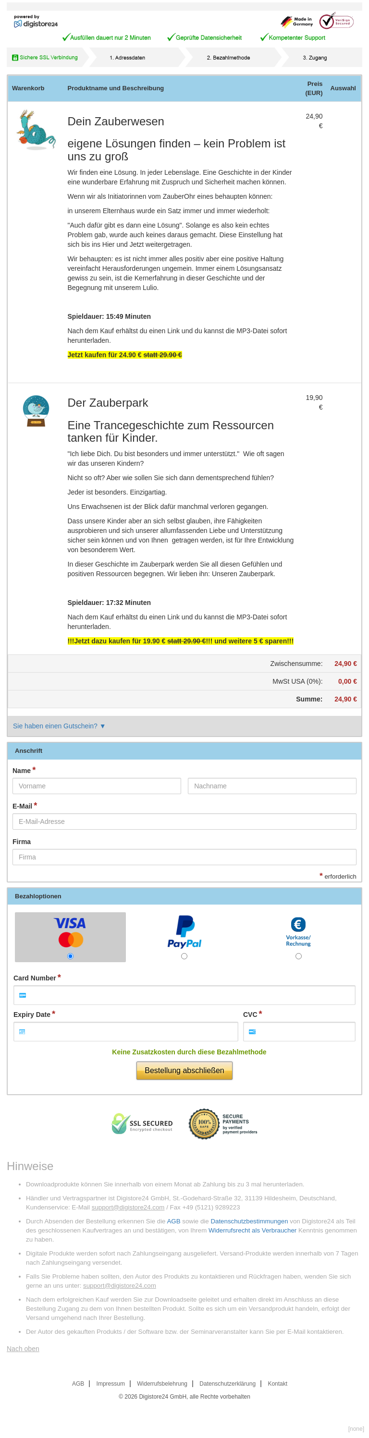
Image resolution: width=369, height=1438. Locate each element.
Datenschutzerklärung (227, 1383)
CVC (250, 1014)
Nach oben (23, 1349)
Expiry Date (31, 1014)
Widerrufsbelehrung (162, 1383)
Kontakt (277, 1383)
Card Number (34, 978)
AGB (173, 1221)
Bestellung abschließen (184, 1070)
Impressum (111, 1383)
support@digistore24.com (128, 1207)
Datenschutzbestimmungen (249, 1221)
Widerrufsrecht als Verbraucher (252, 1230)
